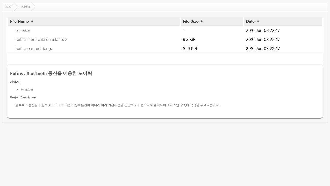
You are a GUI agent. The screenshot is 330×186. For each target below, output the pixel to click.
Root (9, 7)
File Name (19, 21)
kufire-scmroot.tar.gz (34, 48)
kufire (25, 7)
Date (250, 21)
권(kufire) (26, 89)
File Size (191, 21)
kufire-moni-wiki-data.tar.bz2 (41, 39)
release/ (23, 30)
